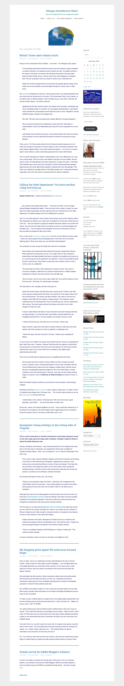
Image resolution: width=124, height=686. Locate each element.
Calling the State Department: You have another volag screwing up (47, 186)
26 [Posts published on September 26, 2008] (100, 78)
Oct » (89, 86)
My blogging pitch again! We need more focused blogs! (48, 551)
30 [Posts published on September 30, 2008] (91, 81)
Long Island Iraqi (27, 395)
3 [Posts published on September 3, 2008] (93, 68)
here (21, 667)
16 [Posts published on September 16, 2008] (91, 75)
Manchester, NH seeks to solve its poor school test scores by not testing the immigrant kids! (93, 367)
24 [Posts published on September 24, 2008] (94, 78)
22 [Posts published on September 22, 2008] (88, 78)
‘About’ (90, 196)
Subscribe (90, 129)
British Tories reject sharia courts (39, 55)
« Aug (85, 86)
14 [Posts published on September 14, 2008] (85, 75)
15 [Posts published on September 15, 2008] (88, 75)
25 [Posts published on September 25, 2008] (97, 78)
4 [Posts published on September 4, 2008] (96, 68)
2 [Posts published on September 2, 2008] (90, 68)
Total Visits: (86, 451)
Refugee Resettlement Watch (62, 11)
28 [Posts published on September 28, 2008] (85, 81)
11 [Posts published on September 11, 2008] (97, 71)
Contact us (51, 18)
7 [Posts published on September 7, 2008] (84, 71)
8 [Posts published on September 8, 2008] (87, 71)
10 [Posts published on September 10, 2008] (94, 71)
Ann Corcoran (33, 58)
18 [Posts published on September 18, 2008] (97, 75)
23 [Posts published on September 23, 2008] (91, 78)
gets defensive (57, 196)
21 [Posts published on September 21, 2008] (85, 78)
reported (25, 94)
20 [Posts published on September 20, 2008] (103, 75)
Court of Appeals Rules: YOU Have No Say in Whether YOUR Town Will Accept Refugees (93, 379)
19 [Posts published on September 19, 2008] (100, 75)
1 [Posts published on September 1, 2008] (87, 68)
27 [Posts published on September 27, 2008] (103, 78)
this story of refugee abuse (41, 236)
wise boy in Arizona (40, 390)
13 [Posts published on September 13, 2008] (103, 71)
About (42, 18)
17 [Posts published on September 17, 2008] (94, 75)
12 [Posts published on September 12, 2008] (100, 71)
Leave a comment (46, 58)
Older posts (23, 675)
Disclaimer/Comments (64, 18)
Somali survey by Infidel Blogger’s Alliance (45, 651)
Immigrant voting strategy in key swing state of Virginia (48, 426)
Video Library (79, 18)
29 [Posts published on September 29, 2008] (88, 81)
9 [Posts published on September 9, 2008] (90, 71)
